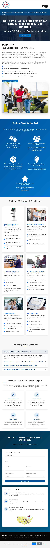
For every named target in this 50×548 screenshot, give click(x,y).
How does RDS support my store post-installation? (19, 369)
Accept (34, 543)
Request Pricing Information (10, 81)
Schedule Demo (25, 481)
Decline (39, 543)
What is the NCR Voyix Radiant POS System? (17, 352)
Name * (6, 461)
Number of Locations (9, 473)
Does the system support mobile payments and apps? (20, 365)
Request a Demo (25, 35)
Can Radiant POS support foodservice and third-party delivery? (23, 362)
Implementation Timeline (31, 473)
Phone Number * (29, 466)
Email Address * (8, 466)
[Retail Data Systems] (6, 4)
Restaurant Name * (9, 455)
